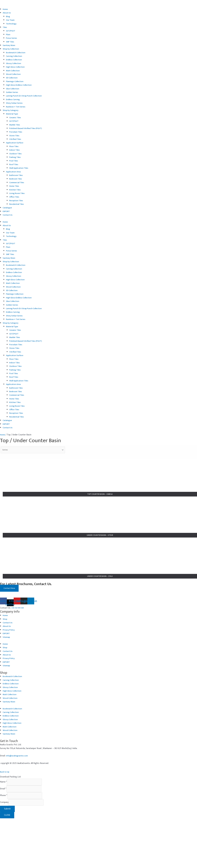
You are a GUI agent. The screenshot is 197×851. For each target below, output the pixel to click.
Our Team (10, 20)
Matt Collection (13, 70)
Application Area (13, 172)
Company (4, 835)
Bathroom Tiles (16, 175)
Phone (3, 827)
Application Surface (15, 143)
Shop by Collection (11, 49)
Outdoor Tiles (15, 154)
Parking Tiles (15, 157)
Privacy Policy (9, 661)
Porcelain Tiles (16, 132)
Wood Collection (13, 74)
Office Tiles (14, 197)
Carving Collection (14, 56)
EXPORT (6, 211)
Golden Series (12, 92)
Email (3, 820)
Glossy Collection (14, 63)
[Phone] (26, 827)
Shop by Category (11, 110)
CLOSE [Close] (7, 848)
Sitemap (6, 668)
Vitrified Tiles (15, 139)
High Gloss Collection (15, 67)
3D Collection (12, 78)
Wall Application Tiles (19, 168)
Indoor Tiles (14, 150)
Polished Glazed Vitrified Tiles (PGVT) (26, 128)
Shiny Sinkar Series (14, 103)
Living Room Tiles (17, 193)
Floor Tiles (14, 146)
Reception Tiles (16, 200)
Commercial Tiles (17, 182)
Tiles (5, 27)
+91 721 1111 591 (18, 639)
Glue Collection (13, 89)
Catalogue (7, 208)
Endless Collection (14, 60)
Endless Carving (13, 99)
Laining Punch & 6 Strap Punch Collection (25, 96)
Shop (5, 650)
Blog (8, 16)
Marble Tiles (15, 125)
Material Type (12, 114)
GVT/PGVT (11, 31)
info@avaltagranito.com (17, 786)
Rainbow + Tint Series (16, 107)
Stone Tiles (14, 135)
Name (3, 813)
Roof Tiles (14, 164)
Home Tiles (14, 186)
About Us (7, 13)
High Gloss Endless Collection (19, 85)
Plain (8, 34)
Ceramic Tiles (15, 117)
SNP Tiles (10, 42)
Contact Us (8, 215)
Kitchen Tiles (15, 190)
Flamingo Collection (15, 81)
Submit (7, 841)
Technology (11, 24)
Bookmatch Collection (16, 52)
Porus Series (12, 38)
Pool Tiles (13, 161)
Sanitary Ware (9, 45)
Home (5, 9)
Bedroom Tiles (16, 179)
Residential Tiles (16, 204)
